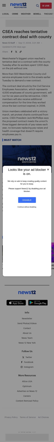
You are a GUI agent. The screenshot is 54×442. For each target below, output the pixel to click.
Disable (27, 200)
